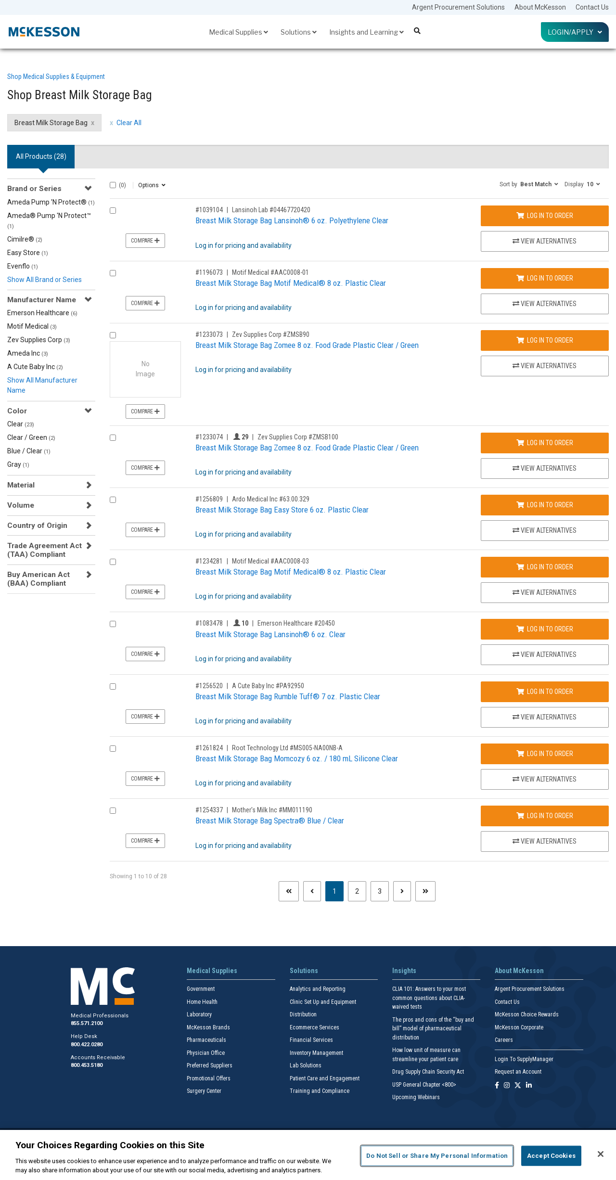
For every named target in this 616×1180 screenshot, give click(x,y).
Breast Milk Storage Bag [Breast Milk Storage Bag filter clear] (51, 123)
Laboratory (199, 1014)
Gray (18, 464)
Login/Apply (575, 32)
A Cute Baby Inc (35, 367)
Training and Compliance (319, 1091)
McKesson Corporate (519, 1027)
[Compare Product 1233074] (113, 438)
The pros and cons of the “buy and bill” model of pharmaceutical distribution (433, 1028)
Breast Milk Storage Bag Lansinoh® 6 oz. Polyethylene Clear (291, 220)
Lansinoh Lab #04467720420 (271, 210)
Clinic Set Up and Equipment (323, 1002)
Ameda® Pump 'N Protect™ (49, 221)
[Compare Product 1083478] (113, 624)
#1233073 (209, 334)
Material (21, 485)
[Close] (600, 1154)
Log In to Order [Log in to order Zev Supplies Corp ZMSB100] (544, 443)
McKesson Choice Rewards (527, 1014)
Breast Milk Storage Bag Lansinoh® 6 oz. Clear (270, 634)
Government (201, 989)
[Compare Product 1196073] (113, 273)
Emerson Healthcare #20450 (296, 623)
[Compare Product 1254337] (113, 811)
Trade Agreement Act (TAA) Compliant (44, 550)
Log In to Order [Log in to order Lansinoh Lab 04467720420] (544, 215)
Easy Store (27, 253)
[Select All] (113, 185)
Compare (145, 240)
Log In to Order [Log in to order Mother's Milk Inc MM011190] (544, 816)
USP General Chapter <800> (424, 1084)
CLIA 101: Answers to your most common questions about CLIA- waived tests (429, 998)
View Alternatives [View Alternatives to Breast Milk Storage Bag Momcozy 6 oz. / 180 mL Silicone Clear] (545, 779)
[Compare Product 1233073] (113, 335)
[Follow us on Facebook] (497, 1085)
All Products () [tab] (41, 156)
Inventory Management (316, 1053)
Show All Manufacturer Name (42, 385)
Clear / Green (31, 437)
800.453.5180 (87, 1065)
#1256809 (209, 499)
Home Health (202, 1002)
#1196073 (209, 272)
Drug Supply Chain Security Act (428, 1071)
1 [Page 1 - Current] (338, 890)
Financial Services (311, 1040)
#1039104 (209, 210)
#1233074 (209, 437)
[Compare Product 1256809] (113, 500)
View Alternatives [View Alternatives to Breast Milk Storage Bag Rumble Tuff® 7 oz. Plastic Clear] (545, 717)
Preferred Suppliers (209, 1065)
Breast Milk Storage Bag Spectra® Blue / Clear (269, 820)
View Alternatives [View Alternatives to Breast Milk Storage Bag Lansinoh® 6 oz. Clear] (545, 654)
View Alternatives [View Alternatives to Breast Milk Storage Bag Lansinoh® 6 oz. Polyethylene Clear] (545, 241)
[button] (529, 184)
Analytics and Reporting (318, 989)
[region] (308, 1155)
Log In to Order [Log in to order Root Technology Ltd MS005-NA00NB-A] (544, 753)
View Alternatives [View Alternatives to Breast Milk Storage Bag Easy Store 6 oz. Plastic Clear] (545, 530)
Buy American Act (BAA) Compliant (38, 579)
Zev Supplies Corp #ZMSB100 (297, 437)
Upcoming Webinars (416, 1097)
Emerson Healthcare (42, 313)
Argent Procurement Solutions (458, 7)
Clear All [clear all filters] (128, 123)
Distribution (303, 1014)
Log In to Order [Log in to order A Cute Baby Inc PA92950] (544, 691)
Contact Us (592, 7)
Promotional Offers (209, 1078)
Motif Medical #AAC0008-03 (270, 561)
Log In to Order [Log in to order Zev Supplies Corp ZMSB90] (544, 340)
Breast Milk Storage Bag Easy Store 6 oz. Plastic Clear (282, 509)
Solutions (299, 32)
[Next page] (402, 891)
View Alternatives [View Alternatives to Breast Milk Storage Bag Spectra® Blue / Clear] (545, 841)
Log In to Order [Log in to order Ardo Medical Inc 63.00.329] (544, 505)
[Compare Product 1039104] (113, 210)
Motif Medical (32, 326)
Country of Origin (37, 525)
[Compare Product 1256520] (113, 686)
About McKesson (540, 7)
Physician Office (206, 1053)
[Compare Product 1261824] (113, 748)
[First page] (289, 891)
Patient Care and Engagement (324, 1078)
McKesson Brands (208, 1027)
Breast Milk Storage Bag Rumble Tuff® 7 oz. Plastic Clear (287, 696)
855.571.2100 (87, 1023)
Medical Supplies (238, 32)
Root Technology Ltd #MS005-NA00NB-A (287, 748)
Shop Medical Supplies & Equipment (56, 76)
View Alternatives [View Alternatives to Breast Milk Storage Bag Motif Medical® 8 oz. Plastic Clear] (545, 304)
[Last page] (425, 891)
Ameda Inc (27, 353)
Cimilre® (24, 239)
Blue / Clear (29, 451)
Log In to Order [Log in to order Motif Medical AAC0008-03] (544, 567)
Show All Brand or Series (44, 279)
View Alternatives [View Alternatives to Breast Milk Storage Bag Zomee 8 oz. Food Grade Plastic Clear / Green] (545, 366)
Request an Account (518, 1071)
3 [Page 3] (380, 891)
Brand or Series (34, 188)
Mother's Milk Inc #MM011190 (272, 810)
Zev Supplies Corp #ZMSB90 (270, 334)
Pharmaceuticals (206, 1040)
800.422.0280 (87, 1044)
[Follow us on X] (517, 1085)
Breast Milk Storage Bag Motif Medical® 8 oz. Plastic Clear (290, 283)
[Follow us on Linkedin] (529, 1085)
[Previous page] (312, 891)
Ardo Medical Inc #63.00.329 (270, 499)
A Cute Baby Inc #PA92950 (268, 686)
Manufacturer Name (41, 299)
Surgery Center (204, 1091)
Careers (504, 1040)
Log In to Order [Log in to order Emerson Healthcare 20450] (544, 629)
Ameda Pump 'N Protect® (51, 202)
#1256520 (209, 686)
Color (17, 411)
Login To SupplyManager (524, 1059)
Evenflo (22, 266)
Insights (404, 971)
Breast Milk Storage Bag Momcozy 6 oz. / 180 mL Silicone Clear (296, 758)
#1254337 (209, 810)
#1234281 (209, 561)
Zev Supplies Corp (38, 340)
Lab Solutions (305, 1065)
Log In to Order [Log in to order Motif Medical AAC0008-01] (544, 278)
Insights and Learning (366, 32)
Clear (20, 424)
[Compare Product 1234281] (113, 562)
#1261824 (209, 748)
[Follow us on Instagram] (507, 1085)
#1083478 (209, 623)
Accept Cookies (551, 1155)
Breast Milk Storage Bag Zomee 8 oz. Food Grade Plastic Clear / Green (307, 345)
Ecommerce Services (314, 1027)
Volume (20, 505)
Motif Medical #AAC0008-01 (270, 272)
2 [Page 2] (357, 891)
